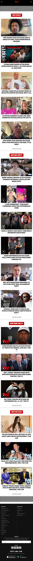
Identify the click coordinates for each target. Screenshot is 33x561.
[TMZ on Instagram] (20, 547)
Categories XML (4, 525)
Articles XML (3, 518)
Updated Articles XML (5, 522)
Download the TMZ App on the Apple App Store (11, 556)
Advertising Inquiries (21, 513)
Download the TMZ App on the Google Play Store (22, 556)
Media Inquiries (20, 515)
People (2, 528)
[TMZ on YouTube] (17, 547)
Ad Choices (3, 513)
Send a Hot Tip (20, 510)
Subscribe (29, 542)
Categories (3, 523)
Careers (18, 511)
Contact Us (19, 508)
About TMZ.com (4, 508)
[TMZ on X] (15, 547)
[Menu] (1, 1)
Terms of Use (3, 511)
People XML (3, 530)
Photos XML (3, 532)
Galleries (3, 527)
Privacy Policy (17, 539)
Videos (2, 533)
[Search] (31, 1)
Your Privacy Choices (5, 515)
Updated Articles (4, 520)
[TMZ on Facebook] (12, 547)
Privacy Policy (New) (5, 510)
